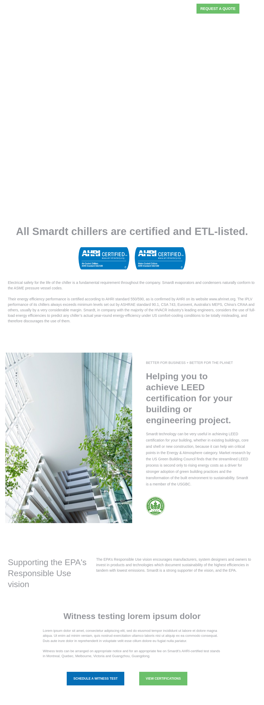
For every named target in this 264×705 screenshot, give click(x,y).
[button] (188, 8)
